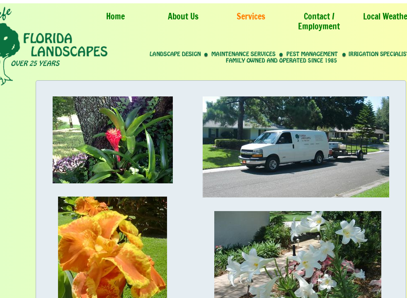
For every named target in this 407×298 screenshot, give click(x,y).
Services (251, 16)
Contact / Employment (319, 21)
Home (115, 16)
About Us (183, 16)
